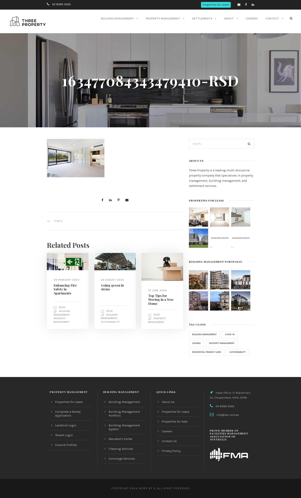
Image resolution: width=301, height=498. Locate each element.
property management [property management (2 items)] (223, 343)
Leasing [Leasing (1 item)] (197, 343)
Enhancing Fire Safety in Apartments (64, 289)
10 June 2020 (157, 290)
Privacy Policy (171, 450)
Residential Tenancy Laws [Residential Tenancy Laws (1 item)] (208, 352)
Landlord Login (65, 425)
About (229, 18)
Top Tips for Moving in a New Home (160, 299)
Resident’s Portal (120, 439)
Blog (62, 307)
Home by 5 (146, 488)
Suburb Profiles (65, 445)
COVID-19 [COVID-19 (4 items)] (232, 334)
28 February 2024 (67, 279)
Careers (252, 18)
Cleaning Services (121, 448)
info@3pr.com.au (227, 415)
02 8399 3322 (61, 4)
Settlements (203, 18)
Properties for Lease (216, 4)
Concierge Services (122, 458)
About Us (168, 402)
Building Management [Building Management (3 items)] (205, 334)
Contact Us (169, 441)
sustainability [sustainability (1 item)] (200, 361)
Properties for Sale (174, 421)
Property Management (164, 18)
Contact (272, 18)
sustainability (111, 322)
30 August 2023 (112, 279)
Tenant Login (64, 435)
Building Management (119, 18)
